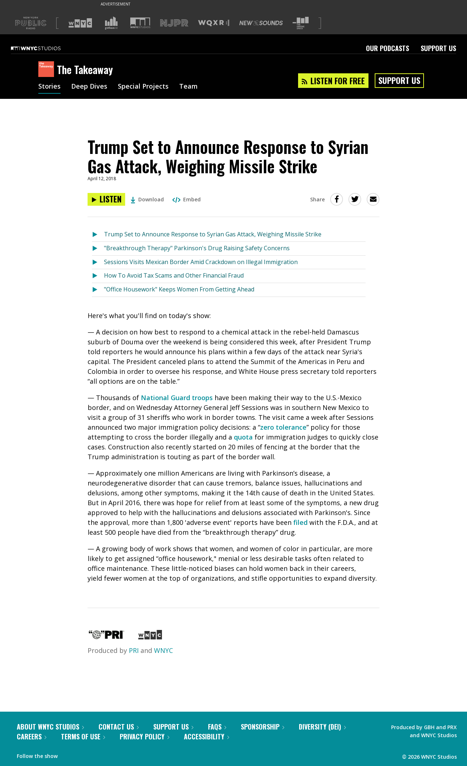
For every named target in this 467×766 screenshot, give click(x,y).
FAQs (217, 726)
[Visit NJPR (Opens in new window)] (174, 23)
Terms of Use (83, 736)
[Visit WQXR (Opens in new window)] (213, 23)
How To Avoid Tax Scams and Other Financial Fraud (174, 275)
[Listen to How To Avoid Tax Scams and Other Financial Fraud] (98, 276)
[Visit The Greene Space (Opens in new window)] (301, 23)
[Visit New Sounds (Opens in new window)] (261, 23)
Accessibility (206, 736)
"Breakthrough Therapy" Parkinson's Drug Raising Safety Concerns (197, 248)
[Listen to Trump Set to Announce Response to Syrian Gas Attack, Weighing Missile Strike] (106, 199)
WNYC (163, 650)
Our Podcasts (387, 48)
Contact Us (119, 726)
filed (300, 522)
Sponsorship (262, 726)
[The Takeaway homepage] (47, 69)
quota (243, 437)
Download (147, 199)
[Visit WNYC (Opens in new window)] (80, 23)
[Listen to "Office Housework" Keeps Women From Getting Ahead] (98, 290)
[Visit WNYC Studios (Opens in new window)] (140, 23)
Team (188, 87)
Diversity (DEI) (322, 726)
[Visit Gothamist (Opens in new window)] (111, 23)
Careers (31, 736)
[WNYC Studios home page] (45, 48)
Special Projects (143, 87)
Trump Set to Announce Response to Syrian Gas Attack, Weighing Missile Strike (212, 234)
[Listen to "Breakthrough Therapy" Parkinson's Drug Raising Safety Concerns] (98, 248)
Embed (186, 199)
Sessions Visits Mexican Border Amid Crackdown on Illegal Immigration (201, 262)
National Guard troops (177, 397)
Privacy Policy (144, 736)
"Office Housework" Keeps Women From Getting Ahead (179, 289)
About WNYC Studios (50, 726)
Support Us (438, 48)
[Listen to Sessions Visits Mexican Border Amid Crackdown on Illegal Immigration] (98, 262)
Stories (49, 87)
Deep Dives (89, 87)
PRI (134, 650)
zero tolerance (283, 427)
